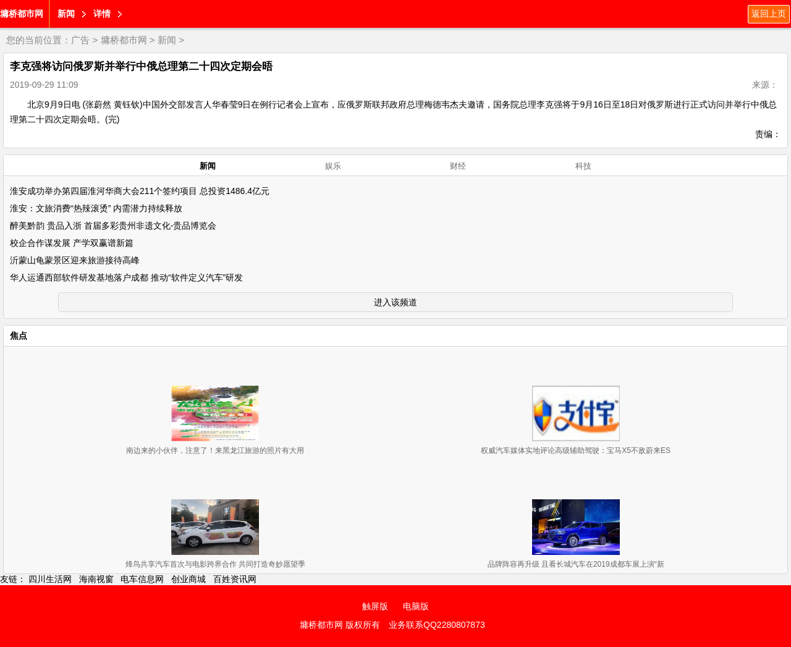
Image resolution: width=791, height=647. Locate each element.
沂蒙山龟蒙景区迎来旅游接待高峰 (75, 260)
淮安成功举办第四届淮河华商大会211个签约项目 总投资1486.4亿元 (139, 191)
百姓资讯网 (234, 579)
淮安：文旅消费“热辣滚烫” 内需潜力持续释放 (96, 208)
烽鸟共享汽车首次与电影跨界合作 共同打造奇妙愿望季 (215, 564)
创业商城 (188, 579)
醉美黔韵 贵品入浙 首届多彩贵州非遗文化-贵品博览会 (113, 225)
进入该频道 (395, 302)
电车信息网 (142, 579)
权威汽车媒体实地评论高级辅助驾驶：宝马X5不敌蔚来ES (575, 450)
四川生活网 (50, 579)
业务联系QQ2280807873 (437, 625)
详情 (102, 14)
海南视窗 (96, 579)
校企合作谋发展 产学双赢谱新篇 (71, 243)
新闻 (66, 14)
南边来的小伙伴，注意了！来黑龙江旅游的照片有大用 (215, 450)
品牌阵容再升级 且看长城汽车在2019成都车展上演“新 (576, 564)
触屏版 (375, 606)
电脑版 (416, 606)
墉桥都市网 (21, 14)
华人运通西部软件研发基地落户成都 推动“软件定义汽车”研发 (126, 277)
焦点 (18, 335)
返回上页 (768, 14)
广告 (80, 40)
